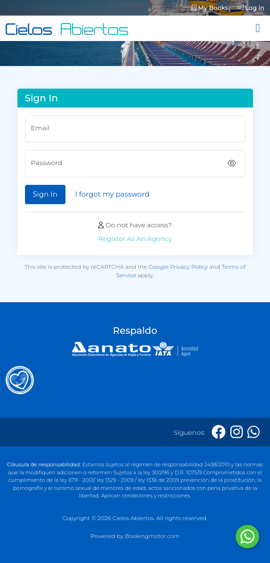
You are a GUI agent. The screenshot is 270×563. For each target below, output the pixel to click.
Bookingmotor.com (152, 535)
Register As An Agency (135, 238)
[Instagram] (236, 432)
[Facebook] (219, 432)
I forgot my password (112, 194)
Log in (250, 7)
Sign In (45, 194)
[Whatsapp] (253, 432)
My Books (209, 7)
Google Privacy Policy (178, 266)
